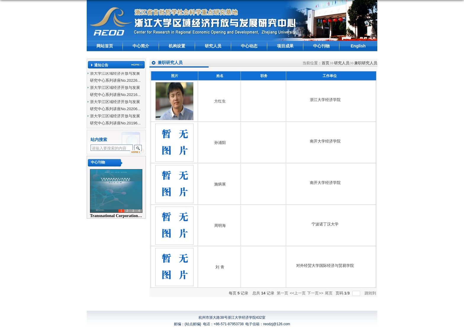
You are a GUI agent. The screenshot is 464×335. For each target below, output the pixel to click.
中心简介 (141, 46)
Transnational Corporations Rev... (120, 216)
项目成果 (285, 46)
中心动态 (249, 46)
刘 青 (219, 267)
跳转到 (371, 293)
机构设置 (177, 46)
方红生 (220, 101)
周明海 (220, 225)
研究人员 (213, 46)
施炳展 (220, 184)
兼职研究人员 (365, 63)
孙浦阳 (220, 142)
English (358, 46)
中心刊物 (321, 46)
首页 (325, 63)
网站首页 (104, 46)
